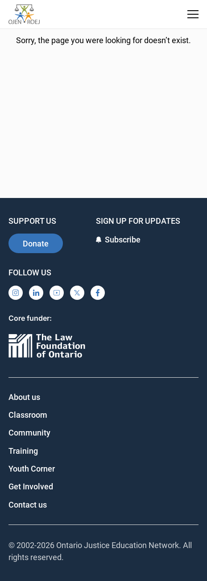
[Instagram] (15, 293)
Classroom (27, 415)
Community (29, 432)
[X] (77, 293)
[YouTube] (57, 293)
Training (23, 451)
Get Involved (30, 486)
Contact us (27, 504)
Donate (36, 243)
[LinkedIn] (36, 293)
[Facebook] (98, 293)
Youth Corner (31, 468)
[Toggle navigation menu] (193, 14)
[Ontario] (46, 346)
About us (24, 397)
